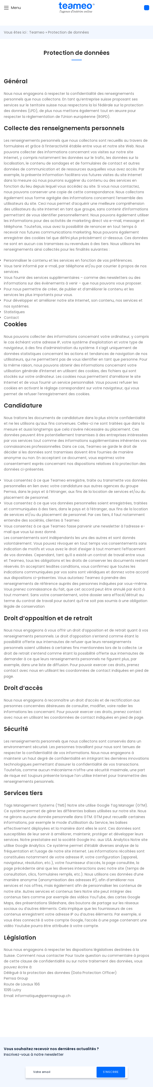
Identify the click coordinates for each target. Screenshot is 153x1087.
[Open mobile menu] (12, 8)
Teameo (36, 32)
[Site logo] (77, 7)
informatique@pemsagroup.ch (42, 995)
